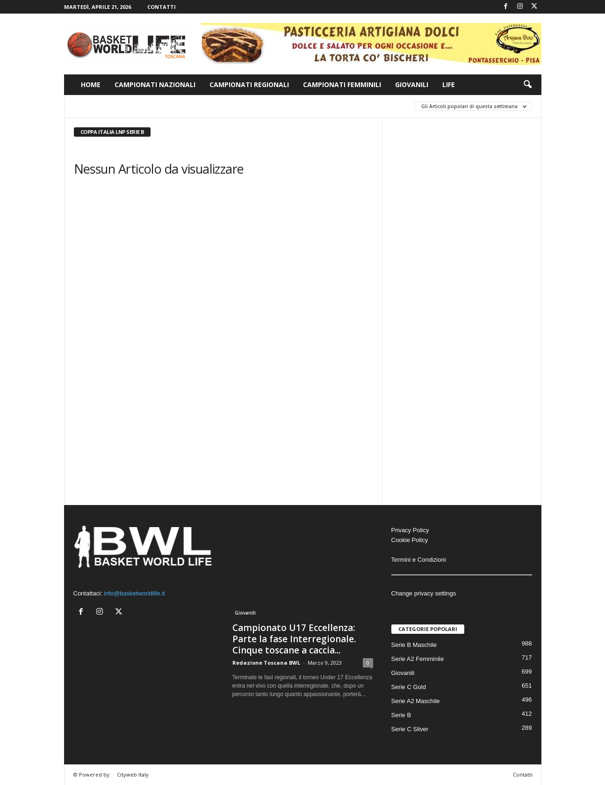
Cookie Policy (409, 539)
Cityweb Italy (133, 774)
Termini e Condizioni (418, 559)
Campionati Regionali (249, 84)
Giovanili (411, 84)
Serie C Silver (409, 729)
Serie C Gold (408, 686)
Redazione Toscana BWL (266, 662)
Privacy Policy (410, 530)
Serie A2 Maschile (415, 700)
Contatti (161, 6)
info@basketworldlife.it (134, 593)
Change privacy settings (423, 593)
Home (91, 84)
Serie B (401, 715)
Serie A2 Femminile (417, 658)
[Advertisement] (462, 262)
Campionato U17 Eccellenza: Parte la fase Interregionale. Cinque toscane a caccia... (294, 639)
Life (448, 84)
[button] (527, 84)
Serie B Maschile (414, 644)
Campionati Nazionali (155, 84)
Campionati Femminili (342, 84)
